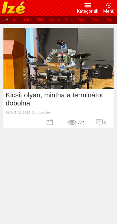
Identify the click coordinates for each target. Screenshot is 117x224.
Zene (110, 20)
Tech (96, 20)
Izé (5, 20)
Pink (68, 20)
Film (40, 20)
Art (15, 20)
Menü (109, 11)
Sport (82, 20)
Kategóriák (87, 11)
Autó (27, 20)
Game (55, 20)
